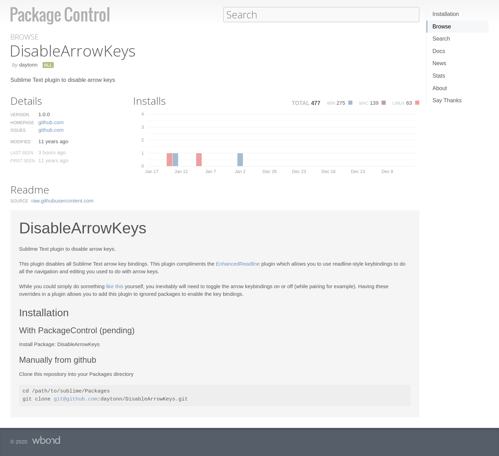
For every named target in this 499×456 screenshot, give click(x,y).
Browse (441, 26)
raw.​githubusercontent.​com (63, 200)
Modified (20, 141)
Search (441, 39)
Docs (438, 51)
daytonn (28, 64)
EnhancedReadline (238, 263)
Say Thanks (447, 100)
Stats (438, 76)
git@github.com (75, 399)
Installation (445, 14)
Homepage (22, 122)
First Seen (22, 160)
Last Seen (21, 152)
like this (114, 286)
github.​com (50, 122)
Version (19, 114)
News (439, 63)
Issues (18, 130)
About (439, 88)
